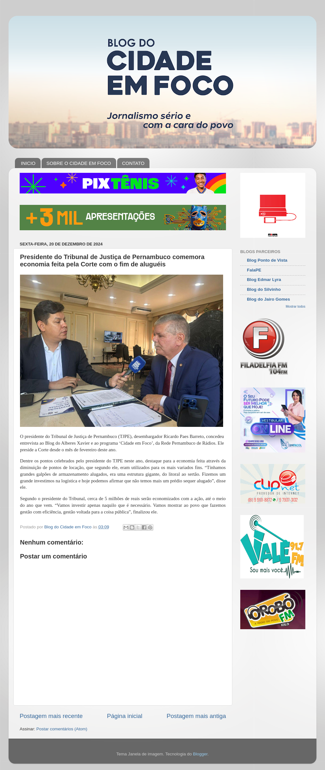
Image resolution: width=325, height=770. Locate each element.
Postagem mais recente (51, 716)
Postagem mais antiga (196, 716)
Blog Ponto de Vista (267, 260)
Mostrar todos (295, 306)
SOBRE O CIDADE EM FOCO (78, 163)
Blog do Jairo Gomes (268, 299)
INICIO (28, 163)
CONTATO (133, 163)
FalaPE (254, 270)
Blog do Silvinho (264, 289)
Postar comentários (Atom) (62, 729)
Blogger (200, 754)
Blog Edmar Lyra (264, 279)
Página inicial (124, 716)
